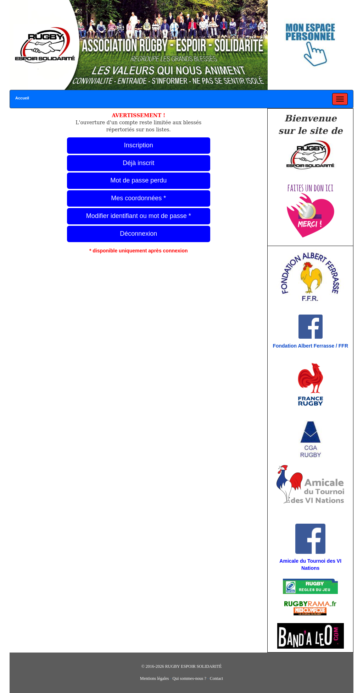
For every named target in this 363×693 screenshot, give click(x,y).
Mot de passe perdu (138, 180)
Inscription (138, 145)
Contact (216, 678)
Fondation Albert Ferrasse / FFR (310, 346)
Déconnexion (138, 233)
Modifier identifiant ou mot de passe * (138, 215)
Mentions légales (154, 678)
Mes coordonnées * (138, 198)
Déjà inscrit (138, 163)
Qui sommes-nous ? (189, 678)
